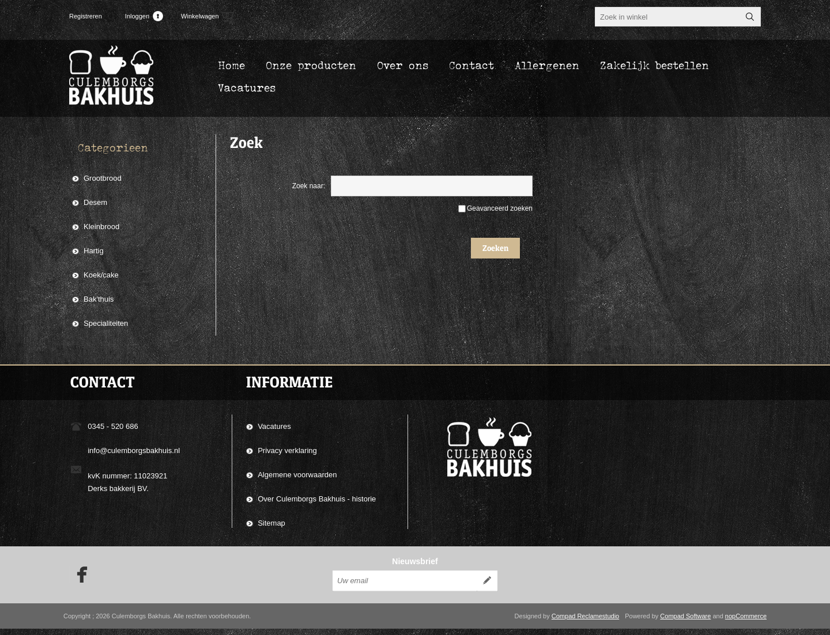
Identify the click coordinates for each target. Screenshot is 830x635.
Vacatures (274, 426)
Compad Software (685, 622)
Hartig (94, 250)
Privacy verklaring (287, 450)
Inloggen (137, 16)
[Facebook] (78, 581)
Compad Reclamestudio (585, 622)
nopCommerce (746, 622)
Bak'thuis (99, 299)
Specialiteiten (106, 323)
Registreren (85, 16)
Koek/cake (101, 275)
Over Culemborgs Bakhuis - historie (317, 499)
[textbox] (667, 16)
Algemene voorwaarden (297, 474)
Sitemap (271, 523)
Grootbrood (103, 178)
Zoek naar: (308, 186)
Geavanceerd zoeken (500, 208)
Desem (95, 202)
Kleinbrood (101, 226)
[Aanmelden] (405, 587)
